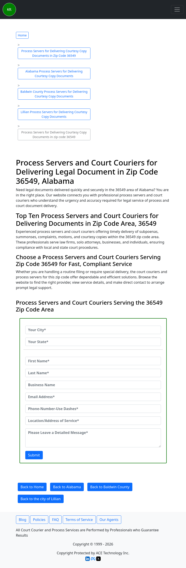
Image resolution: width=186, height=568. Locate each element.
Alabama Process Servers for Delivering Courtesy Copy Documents (54, 73)
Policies (39, 519)
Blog (22, 519)
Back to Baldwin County (109, 486)
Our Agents (109, 519)
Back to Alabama (67, 486)
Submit (34, 455)
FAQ (55, 519)
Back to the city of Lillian (41, 498)
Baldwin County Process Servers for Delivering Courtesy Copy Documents (54, 93)
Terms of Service (79, 519)
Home (22, 35)
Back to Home (32, 486)
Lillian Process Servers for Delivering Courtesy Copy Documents (54, 114)
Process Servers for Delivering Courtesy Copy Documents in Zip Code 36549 (54, 53)
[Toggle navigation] (177, 9)
